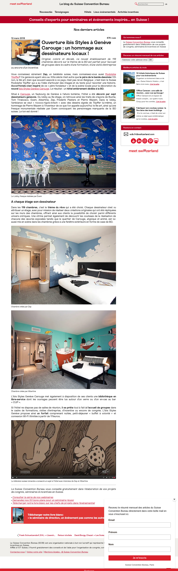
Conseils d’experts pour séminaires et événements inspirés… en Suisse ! (89, 20)
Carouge (25, 94)
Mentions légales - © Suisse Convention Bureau (66, 552)
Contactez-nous (17, 552)
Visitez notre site (34, 552)
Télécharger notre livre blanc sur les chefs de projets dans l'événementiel (53, 503)
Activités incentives (128, 12)
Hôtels (87, 12)
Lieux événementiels (104, 12)
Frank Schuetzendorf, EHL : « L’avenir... (37, 535)
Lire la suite (154, 84)
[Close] (174, 499)
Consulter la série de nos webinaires (32, 497)
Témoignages (62, 12)
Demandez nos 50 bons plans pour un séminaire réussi (43, 500)
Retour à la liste (65, 535)
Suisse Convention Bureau (138, 42)
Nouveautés (46, 12)
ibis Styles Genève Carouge (34, 88)
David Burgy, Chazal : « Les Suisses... (91, 535)
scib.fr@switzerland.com (142, 134)
